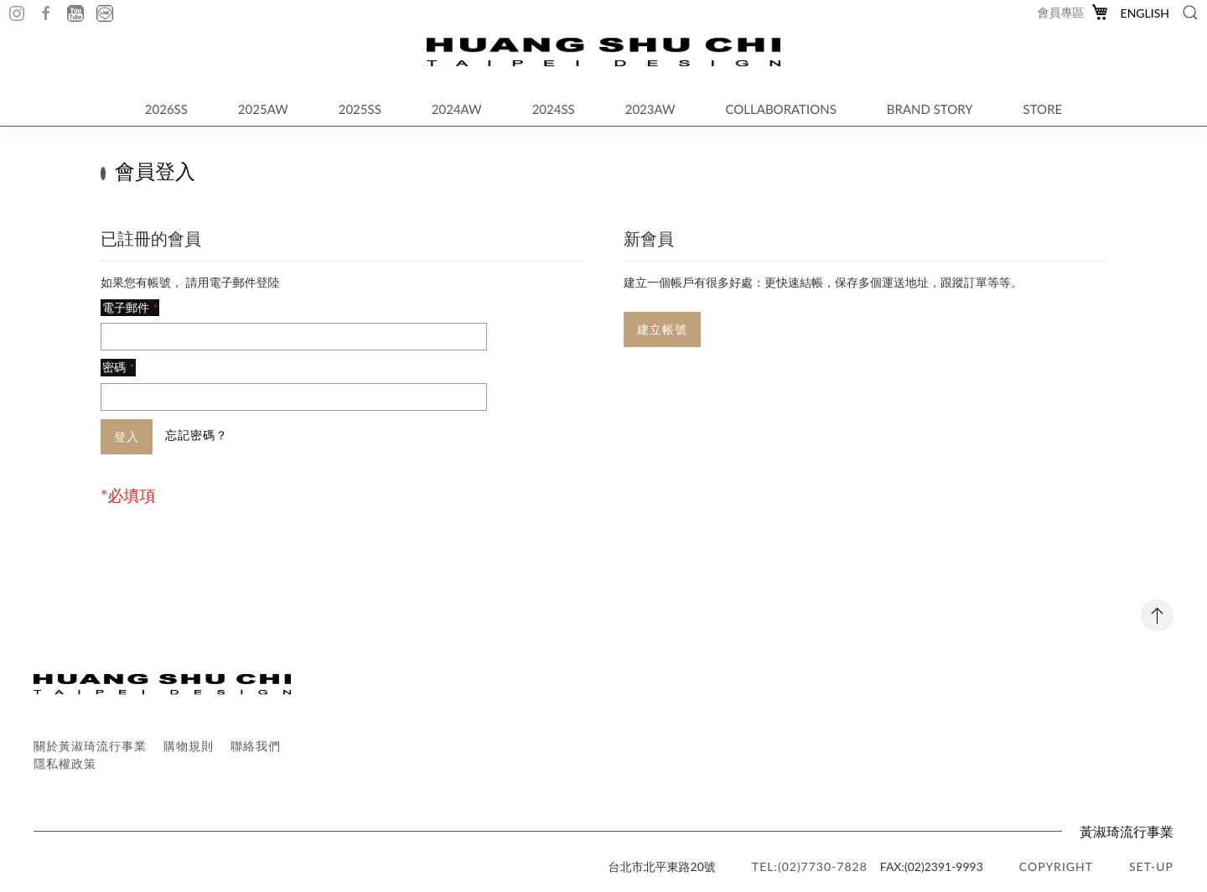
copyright (1056, 866)
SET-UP (1151, 866)
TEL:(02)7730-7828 (810, 866)
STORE (1043, 109)
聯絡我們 (256, 746)
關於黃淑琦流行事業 (90, 746)
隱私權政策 (65, 763)
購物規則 (188, 746)
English (1145, 13)
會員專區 (1061, 12)
